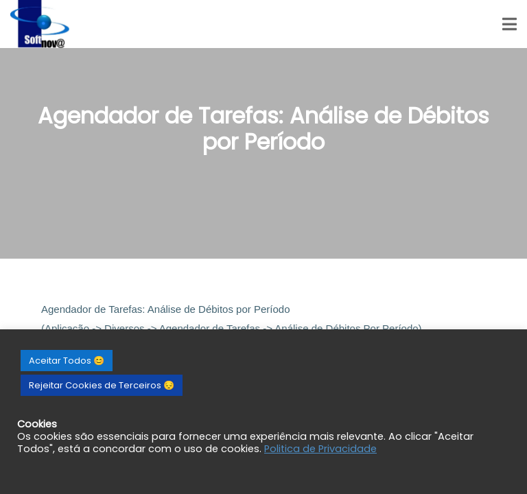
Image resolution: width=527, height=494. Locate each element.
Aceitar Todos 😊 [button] (66, 360)
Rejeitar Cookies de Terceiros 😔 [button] (101, 385)
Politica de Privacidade (320, 449)
